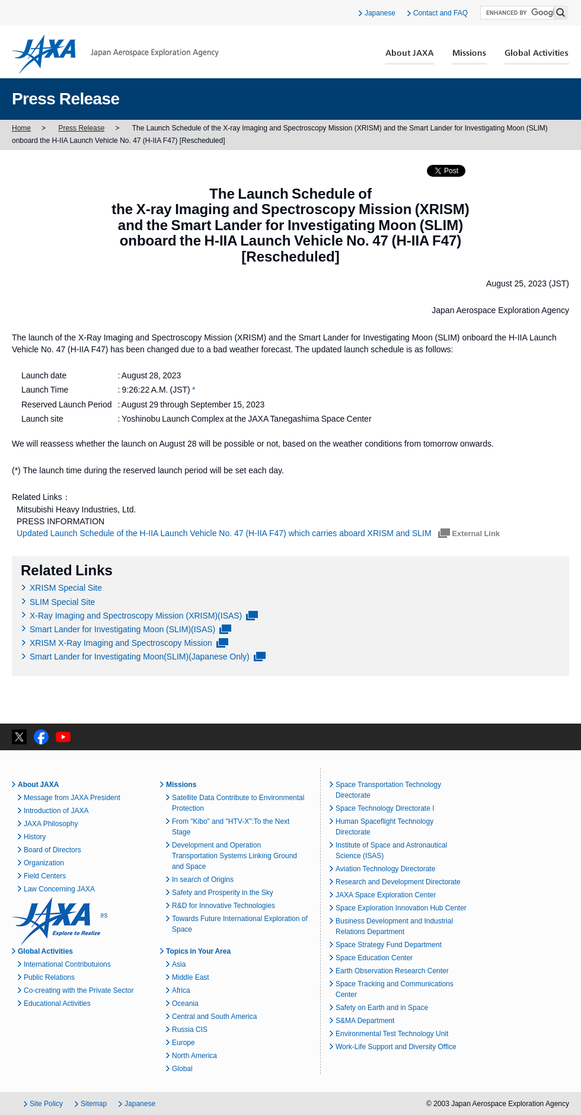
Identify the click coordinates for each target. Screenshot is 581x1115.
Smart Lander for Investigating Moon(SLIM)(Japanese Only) (140, 656)
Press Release (81, 128)
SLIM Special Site (62, 602)
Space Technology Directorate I (385, 808)
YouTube (63, 736)
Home (21, 128)
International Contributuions (67, 964)
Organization (44, 863)
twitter (19, 736)
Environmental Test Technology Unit (392, 1034)
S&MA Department (365, 1021)
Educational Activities (57, 1003)
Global (182, 1069)
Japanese (380, 13)
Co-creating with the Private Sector (78, 990)
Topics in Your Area (198, 951)
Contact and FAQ (440, 13)
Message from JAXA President (72, 798)
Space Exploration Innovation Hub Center (401, 908)
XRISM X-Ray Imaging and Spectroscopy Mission (121, 643)
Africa (181, 990)
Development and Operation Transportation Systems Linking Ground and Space (234, 856)
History (35, 837)
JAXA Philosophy (51, 824)
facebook (41, 736)
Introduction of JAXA (56, 811)
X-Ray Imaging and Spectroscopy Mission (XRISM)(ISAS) (136, 615)
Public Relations (49, 977)
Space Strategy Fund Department (389, 945)
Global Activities (536, 57)
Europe (183, 1042)
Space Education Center (374, 958)
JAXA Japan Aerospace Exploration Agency (115, 54)
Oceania (185, 1003)
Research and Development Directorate (398, 882)
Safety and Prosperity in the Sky (222, 892)
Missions (469, 57)
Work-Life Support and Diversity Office (396, 1047)
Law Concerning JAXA (59, 889)
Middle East (190, 977)
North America (194, 1056)
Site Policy (46, 1104)
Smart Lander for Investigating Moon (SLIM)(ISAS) (122, 629)
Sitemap (94, 1104)
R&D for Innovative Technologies (223, 905)
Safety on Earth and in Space (382, 1008)
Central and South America (214, 1016)
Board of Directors (52, 850)
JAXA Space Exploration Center (386, 895)
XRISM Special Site (66, 587)
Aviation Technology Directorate (385, 869)
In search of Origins (203, 879)
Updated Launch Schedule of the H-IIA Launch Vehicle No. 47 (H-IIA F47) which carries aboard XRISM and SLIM (225, 533)
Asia (179, 964)
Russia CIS (190, 1029)
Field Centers (45, 876)
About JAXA (410, 57)
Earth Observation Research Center (392, 971)
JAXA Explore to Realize (56, 921)
